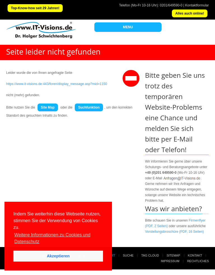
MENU (128, 27)
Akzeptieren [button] (58, 256)
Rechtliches (198, 261)
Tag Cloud (150, 255)
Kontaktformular (197, 5)
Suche (128, 255)
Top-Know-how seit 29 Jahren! (35, 8)
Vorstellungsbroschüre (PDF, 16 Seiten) (174, 232)
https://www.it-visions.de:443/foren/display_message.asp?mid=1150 (56, 84)
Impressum (170, 261)
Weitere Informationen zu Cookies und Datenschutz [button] (52, 238)
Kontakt (195, 255)
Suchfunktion (89, 107)
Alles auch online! (189, 13)
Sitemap (173, 255)
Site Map (48, 107)
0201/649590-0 (171, 5)
